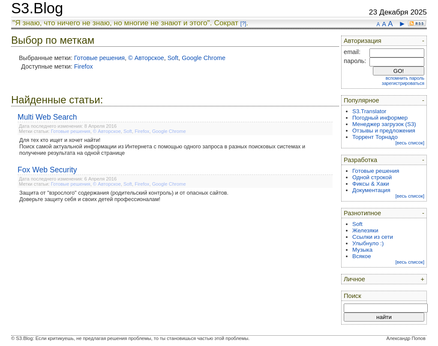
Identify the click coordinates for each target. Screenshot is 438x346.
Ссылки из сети (372, 237)
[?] (243, 24)
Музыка (362, 250)
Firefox (83, 66)
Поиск (352, 295)
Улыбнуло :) (368, 243)
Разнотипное (362, 213)
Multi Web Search (47, 117)
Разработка (360, 159)
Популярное (361, 100)
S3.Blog (37, 8)
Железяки (365, 230)
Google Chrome (203, 57)
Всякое (361, 256)
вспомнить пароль (405, 78)
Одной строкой (372, 177)
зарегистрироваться (403, 83)
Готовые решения (99, 57)
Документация (371, 190)
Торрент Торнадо (375, 137)
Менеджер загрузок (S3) (384, 124)
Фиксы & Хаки (370, 184)
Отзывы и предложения (383, 130)
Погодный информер (380, 117)
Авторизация (362, 40)
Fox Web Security (47, 169)
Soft (173, 57)
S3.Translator (369, 111)
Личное (354, 279)
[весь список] (409, 142)
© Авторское (146, 57)
